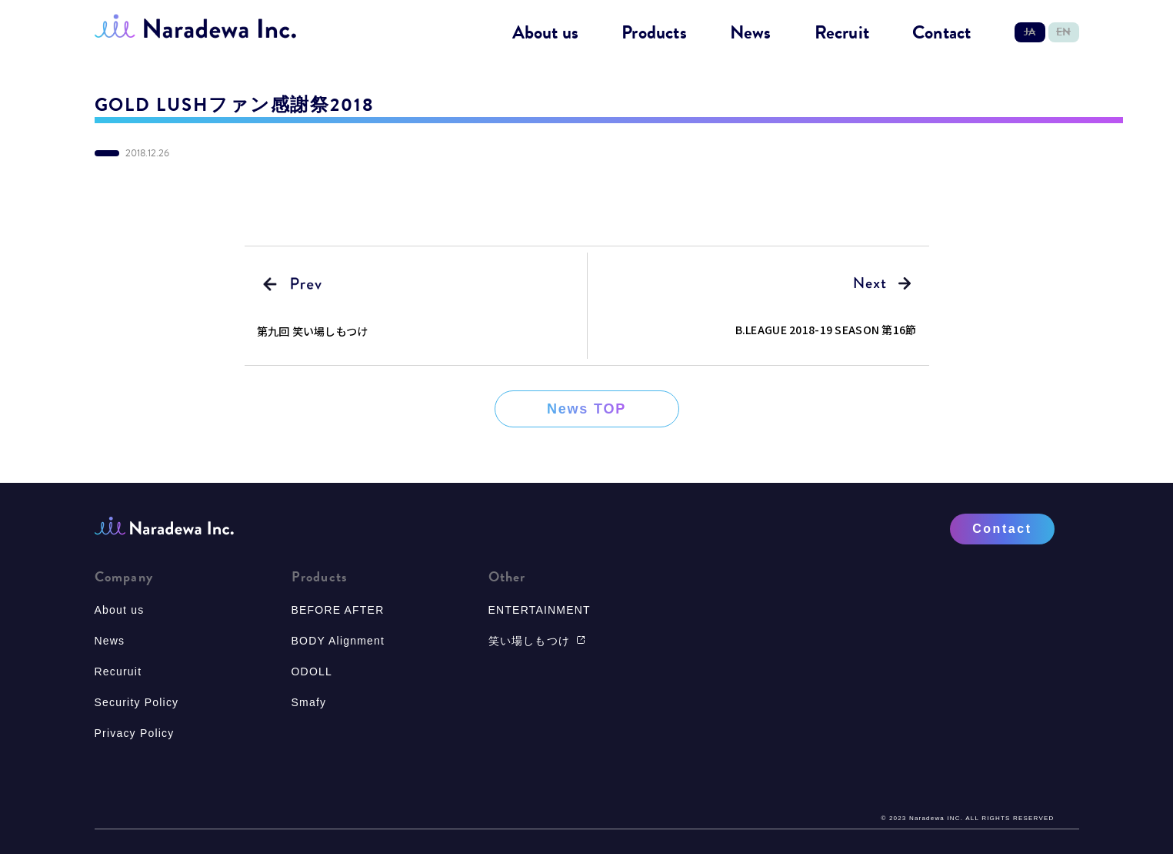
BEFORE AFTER (338, 610)
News (750, 33)
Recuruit (118, 671)
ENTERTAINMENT (539, 610)
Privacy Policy (135, 733)
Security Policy (137, 702)
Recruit (842, 33)
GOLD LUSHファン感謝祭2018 (235, 104)
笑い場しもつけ (536, 641)
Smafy (309, 702)
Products (654, 33)
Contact (941, 33)
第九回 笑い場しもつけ (312, 331)
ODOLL (312, 671)
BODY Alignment (338, 641)
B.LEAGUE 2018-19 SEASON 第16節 (826, 329)
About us (545, 33)
